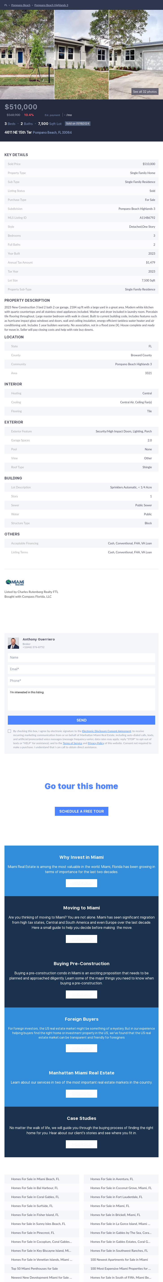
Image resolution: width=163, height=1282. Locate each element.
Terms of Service (72, 743)
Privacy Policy (96, 743)
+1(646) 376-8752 (33, 647)
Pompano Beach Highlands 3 (51, 5)
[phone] (81, 680)
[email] (81, 669)
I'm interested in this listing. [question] (81, 699)
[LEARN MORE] (81, 883)
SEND (82, 720)
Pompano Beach (20, 5)
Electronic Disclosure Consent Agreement (106, 731)
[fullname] (81, 657)
